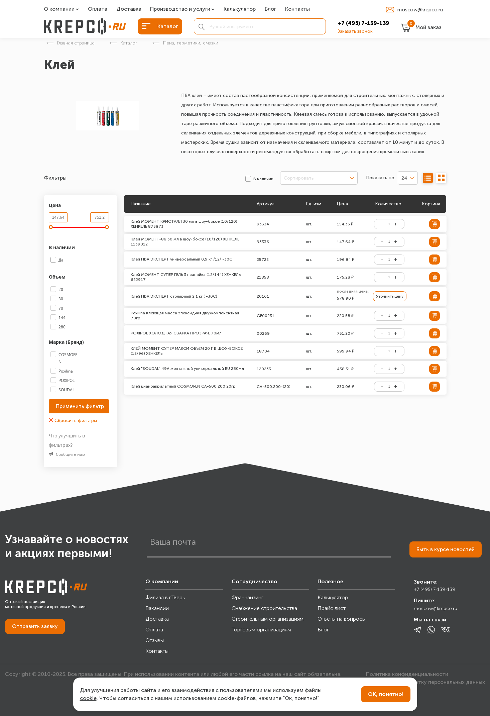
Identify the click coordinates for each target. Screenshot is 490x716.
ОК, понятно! (385, 694)
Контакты (297, 9)
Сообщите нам (67, 454)
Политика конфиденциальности (407, 674)
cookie (88, 698)
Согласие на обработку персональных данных (425, 682)
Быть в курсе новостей (445, 549)
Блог (270, 9)
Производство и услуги (180, 9)
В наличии (62, 247)
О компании (59, 9)
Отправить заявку (35, 626)
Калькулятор (240, 9)
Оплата (97, 9)
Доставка (128, 9)
